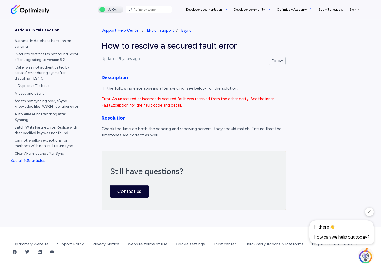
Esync (186, 30)
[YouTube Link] (52, 252)
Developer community (250, 9)
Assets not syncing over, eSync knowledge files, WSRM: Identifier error (46, 104)
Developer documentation (204, 9)
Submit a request (331, 9)
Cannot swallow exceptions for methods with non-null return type (44, 143)
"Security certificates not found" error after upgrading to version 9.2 (46, 57)
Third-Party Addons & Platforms (273, 244)
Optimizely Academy (292, 9)
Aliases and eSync (30, 93)
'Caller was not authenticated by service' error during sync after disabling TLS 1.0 (42, 73)
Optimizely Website (31, 244)
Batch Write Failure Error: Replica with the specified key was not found (46, 130)
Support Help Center (121, 30)
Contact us (129, 191)
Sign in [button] (355, 9)
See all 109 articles (28, 160)
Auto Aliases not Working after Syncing (40, 117)
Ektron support (160, 30)
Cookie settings (190, 244)
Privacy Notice (105, 244)
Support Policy (70, 244)
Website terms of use (147, 244)
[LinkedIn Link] (39, 252)
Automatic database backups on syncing (43, 44)
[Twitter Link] (27, 252)
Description (115, 77)
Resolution (113, 118)
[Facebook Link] (14, 252)
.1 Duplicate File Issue (32, 86)
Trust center (224, 244)
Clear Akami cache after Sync (39, 153)
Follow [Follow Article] (277, 60)
